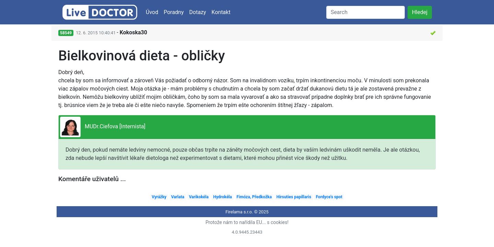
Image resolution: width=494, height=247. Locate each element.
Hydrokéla (222, 197)
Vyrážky (159, 197)
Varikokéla (199, 197)
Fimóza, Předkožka (254, 197)
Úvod (152, 12)
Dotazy (197, 12)
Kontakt (221, 12)
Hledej (419, 12)
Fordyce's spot (329, 197)
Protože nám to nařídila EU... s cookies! (247, 222)
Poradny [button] (174, 12)
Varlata (177, 197)
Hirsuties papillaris (294, 197)
